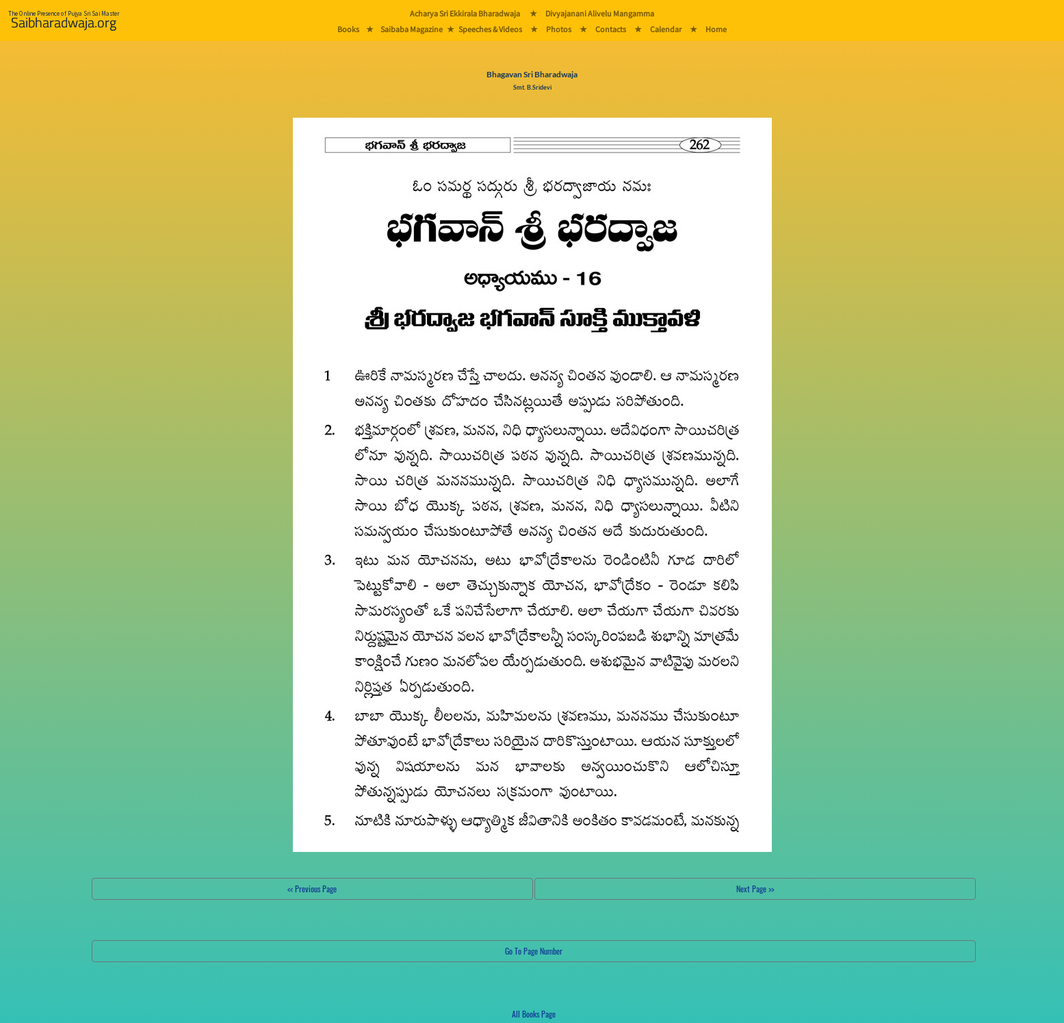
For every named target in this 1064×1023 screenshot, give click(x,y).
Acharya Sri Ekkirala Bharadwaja (465, 13)
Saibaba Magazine (411, 29)
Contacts (610, 29)
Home (716, 29)
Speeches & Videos (490, 29)
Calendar (666, 29)
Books (348, 29)
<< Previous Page (312, 888)
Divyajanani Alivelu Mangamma (599, 13)
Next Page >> (755, 888)
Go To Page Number (533, 951)
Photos (558, 29)
